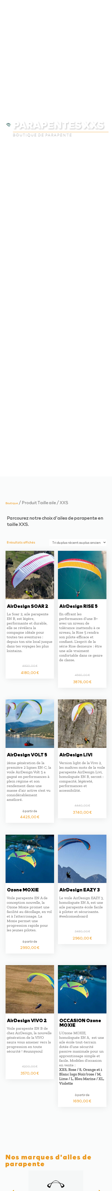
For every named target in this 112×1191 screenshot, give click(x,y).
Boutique (12, 503)
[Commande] (77, 542)
